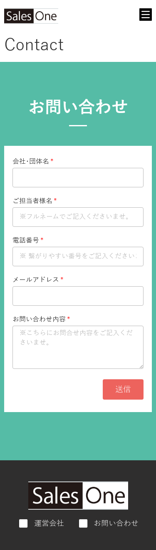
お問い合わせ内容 (39, 319)
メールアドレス (35, 280)
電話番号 (25, 240)
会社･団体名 (30, 161)
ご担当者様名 (32, 201)
